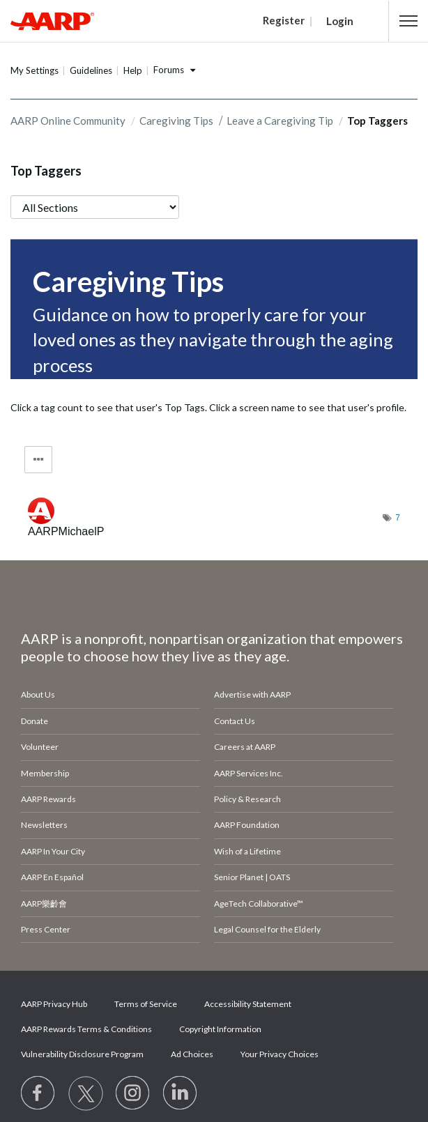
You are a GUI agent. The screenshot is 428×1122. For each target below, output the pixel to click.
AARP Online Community (67, 120)
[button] (408, 20)
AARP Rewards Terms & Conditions (86, 1029)
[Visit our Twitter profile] (85, 1093)
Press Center (45, 929)
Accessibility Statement (247, 1004)
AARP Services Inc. (248, 773)
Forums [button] (168, 69)
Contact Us (234, 721)
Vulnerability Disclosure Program (82, 1054)
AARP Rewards (48, 799)
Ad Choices (192, 1054)
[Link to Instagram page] (133, 1093)
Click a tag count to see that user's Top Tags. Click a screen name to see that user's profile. (208, 407)
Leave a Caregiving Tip (280, 120)
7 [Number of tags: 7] (397, 518)
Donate (34, 721)
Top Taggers (46, 170)
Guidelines (91, 70)
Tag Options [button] (38, 459)
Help (132, 70)
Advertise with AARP (252, 694)
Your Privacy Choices (279, 1054)
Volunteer (40, 746)
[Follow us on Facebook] (38, 1093)
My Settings (34, 70)
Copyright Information (220, 1029)
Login (339, 21)
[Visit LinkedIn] (180, 1093)
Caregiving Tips (176, 120)
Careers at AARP (244, 746)
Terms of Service (145, 1004)
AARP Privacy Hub (54, 1004)
